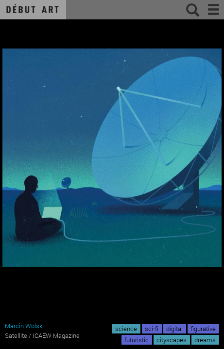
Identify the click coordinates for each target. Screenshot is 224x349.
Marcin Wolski (24, 325)
